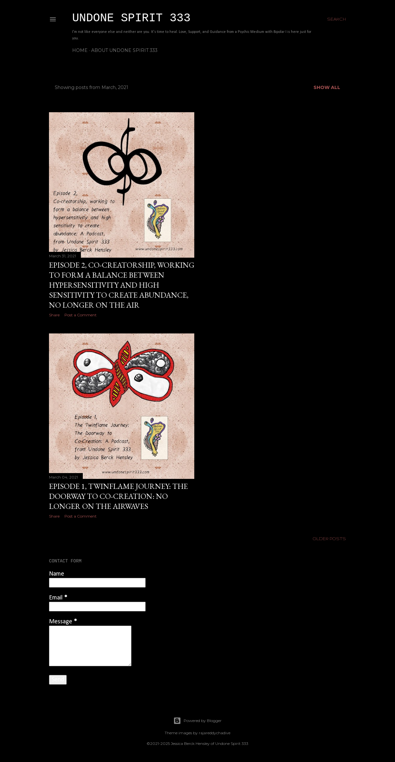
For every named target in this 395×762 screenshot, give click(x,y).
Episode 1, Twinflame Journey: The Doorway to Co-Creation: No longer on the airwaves (118, 496)
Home (80, 50)
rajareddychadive (214, 732)
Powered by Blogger (197, 721)
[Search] (336, 19)
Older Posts (329, 539)
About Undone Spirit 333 (124, 50)
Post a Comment (80, 314)
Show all (326, 87)
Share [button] (54, 314)
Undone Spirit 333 (131, 18)
